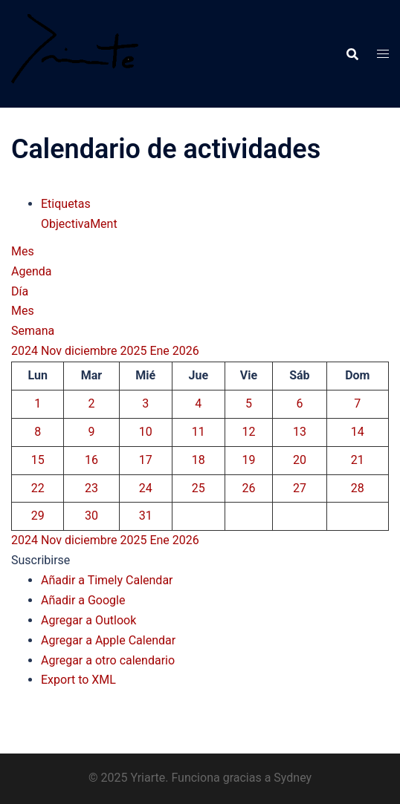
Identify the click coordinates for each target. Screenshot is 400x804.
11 (198, 432)
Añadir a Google (83, 600)
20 (299, 460)
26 (248, 488)
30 (91, 516)
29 (38, 516)
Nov (53, 351)
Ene (160, 351)
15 (38, 460)
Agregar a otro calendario (108, 660)
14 (357, 432)
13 (299, 432)
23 (91, 488)
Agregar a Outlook (88, 620)
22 (38, 488)
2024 (26, 351)
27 (299, 488)
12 (248, 432)
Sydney (293, 778)
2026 (185, 351)
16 (91, 460)
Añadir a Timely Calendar (107, 580)
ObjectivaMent (79, 224)
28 (357, 488)
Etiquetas (66, 204)
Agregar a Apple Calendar (108, 640)
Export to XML (78, 680)
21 (357, 460)
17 (145, 460)
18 (198, 460)
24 (145, 488)
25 (198, 488)
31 (145, 516)
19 (248, 460)
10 (145, 432)
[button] (40, 560)
